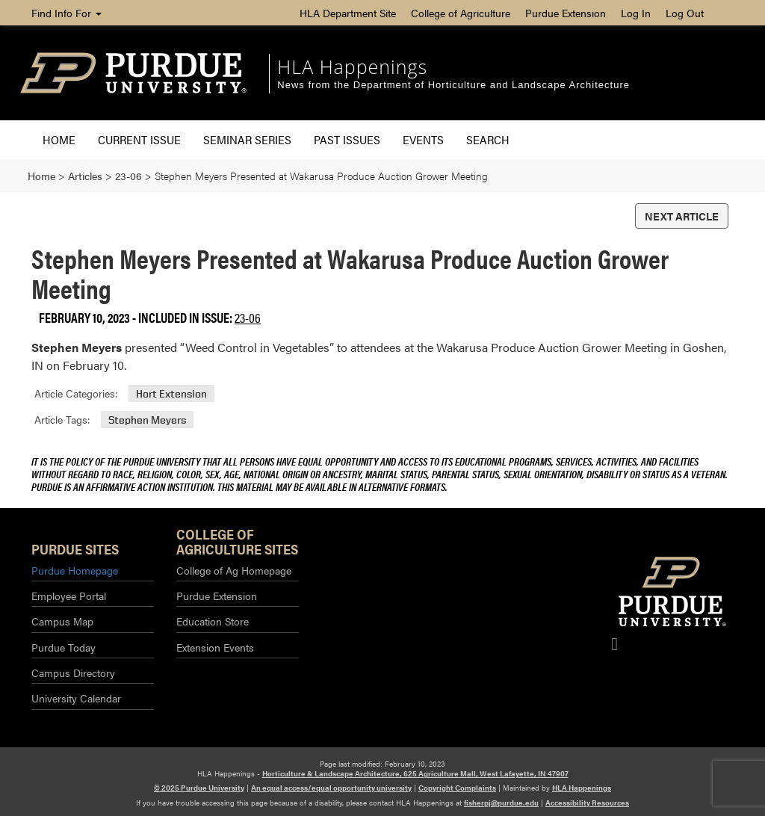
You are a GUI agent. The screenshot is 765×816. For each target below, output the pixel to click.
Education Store (212, 620)
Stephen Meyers (147, 419)
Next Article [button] (682, 215)
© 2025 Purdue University (199, 787)
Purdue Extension (565, 12)
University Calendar (76, 697)
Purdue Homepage (74, 570)
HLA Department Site (348, 12)
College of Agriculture (460, 12)
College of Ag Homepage (233, 570)
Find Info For (66, 12)
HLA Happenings (352, 66)
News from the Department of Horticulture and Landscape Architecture (453, 84)
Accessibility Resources (587, 802)
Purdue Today (63, 647)
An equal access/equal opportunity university (331, 787)
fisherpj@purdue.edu (501, 802)
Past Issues (347, 139)
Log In (636, 12)
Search (488, 139)
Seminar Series (247, 139)
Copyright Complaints (457, 787)
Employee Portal (68, 595)
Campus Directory (73, 672)
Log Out (685, 12)
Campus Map (62, 620)
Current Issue (139, 139)
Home (59, 139)
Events (423, 139)
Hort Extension (171, 393)
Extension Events (215, 647)
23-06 (248, 317)
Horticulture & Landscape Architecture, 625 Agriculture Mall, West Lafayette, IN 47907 (415, 773)
